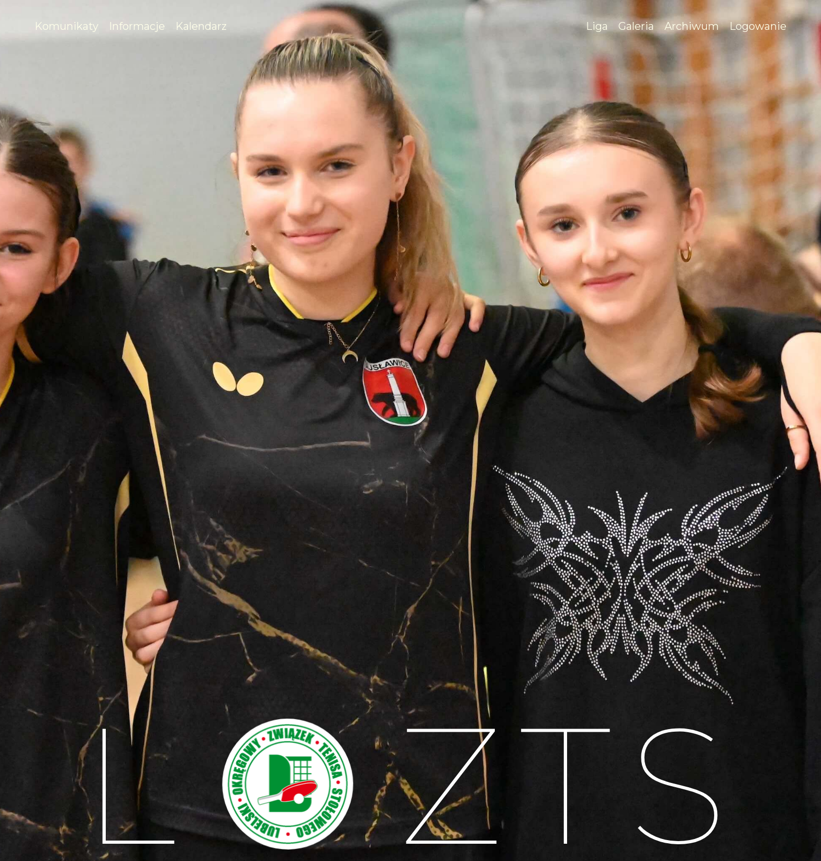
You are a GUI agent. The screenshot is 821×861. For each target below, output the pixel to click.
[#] (137, 26)
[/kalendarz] (201, 26)
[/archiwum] (691, 26)
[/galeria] (636, 26)
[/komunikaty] (66, 26)
